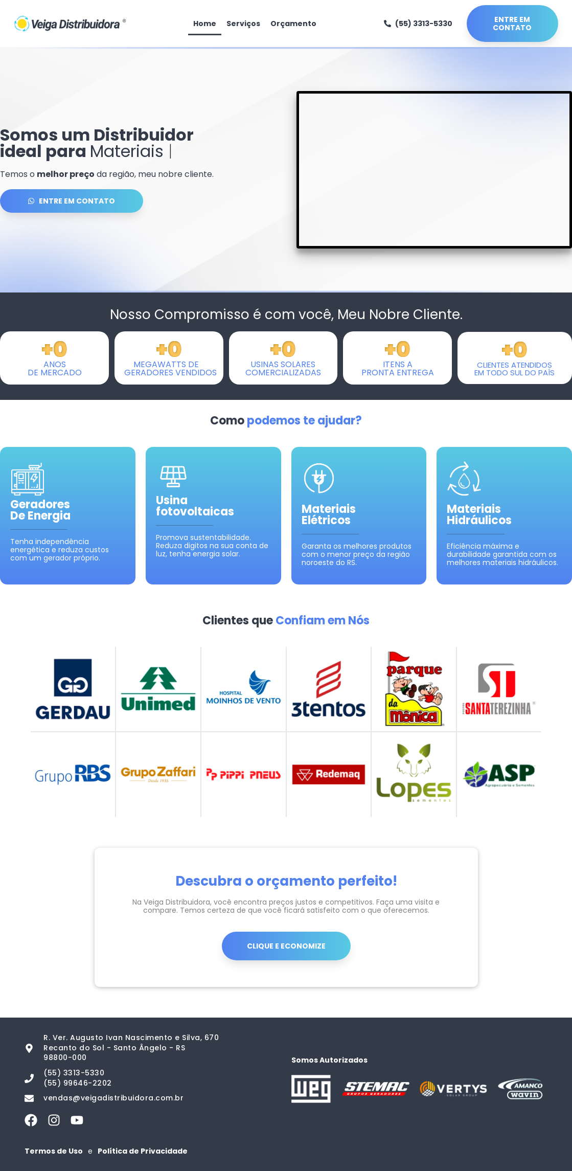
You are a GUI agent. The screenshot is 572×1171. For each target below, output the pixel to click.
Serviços (243, 23)
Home (204, 23)
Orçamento (293, 23)
